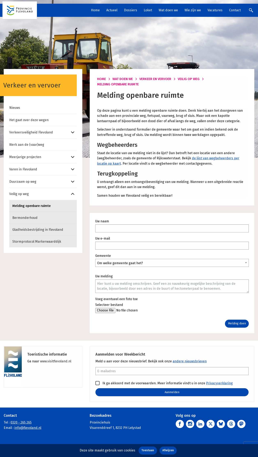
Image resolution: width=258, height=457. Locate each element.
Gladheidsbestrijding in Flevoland (37, 230)
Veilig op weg (19, 194)
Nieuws (14, 108)
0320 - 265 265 (21, 423)
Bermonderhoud (25, 218)
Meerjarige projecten (25, 157)
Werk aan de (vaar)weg (26, 145)
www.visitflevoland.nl (55, 361)
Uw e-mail (102, 238)
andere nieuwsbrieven (190, 361)
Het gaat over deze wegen (29, 120)
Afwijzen (168, 450)
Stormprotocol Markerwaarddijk (36, 241)
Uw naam (102, 221)
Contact (235, 10)
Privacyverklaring (219, 383)
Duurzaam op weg (22, 182)
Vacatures (215, 10)
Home (95, 10)
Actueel (111, 10)
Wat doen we (168, 10)
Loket (148, 10)
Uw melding (104, 276)
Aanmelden (172, 392)
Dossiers (130, 10)
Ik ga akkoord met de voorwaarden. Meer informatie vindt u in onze (164, 383)
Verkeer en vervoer (155, 79)
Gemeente (103, 256)
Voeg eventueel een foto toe (116, 299)
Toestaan (147, 450)
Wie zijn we (193, 10)
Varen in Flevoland (23, 169)
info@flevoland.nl (27, 428)
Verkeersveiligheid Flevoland (31, 132)
